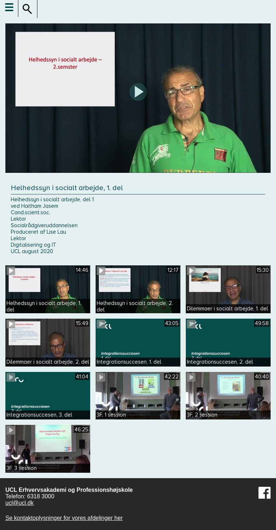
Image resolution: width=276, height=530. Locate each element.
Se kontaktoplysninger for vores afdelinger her (64, 518)
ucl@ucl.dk (19, 503)
